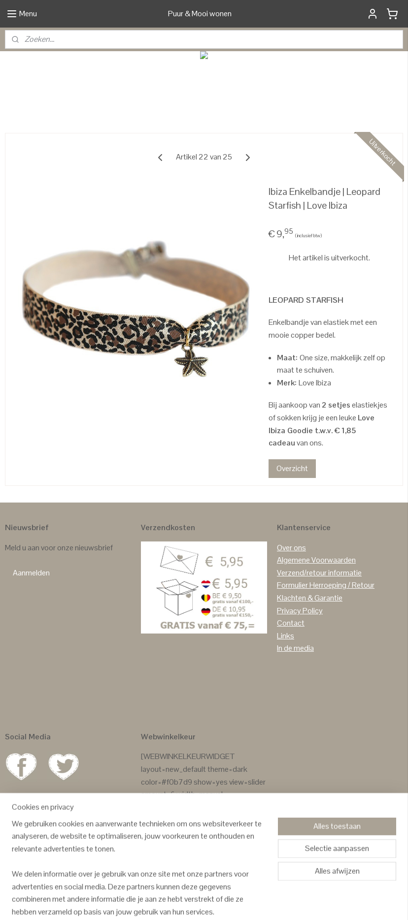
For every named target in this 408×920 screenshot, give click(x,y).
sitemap (181, 901)
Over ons (291, 547)
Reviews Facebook (172, 857)
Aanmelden (31, 573)
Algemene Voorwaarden (316, 560)
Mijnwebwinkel (301, 901)
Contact (291, 623)
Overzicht (292, 468)
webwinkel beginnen (228, 901)
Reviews (155, 832)
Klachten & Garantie (309, 598)
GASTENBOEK (195, 832)
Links (285, 636)
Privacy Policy (300, 610)
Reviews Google (167, 845)
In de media (295, 648)
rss (198, 901)
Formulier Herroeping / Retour (325, 585)
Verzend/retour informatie (319, 573)
